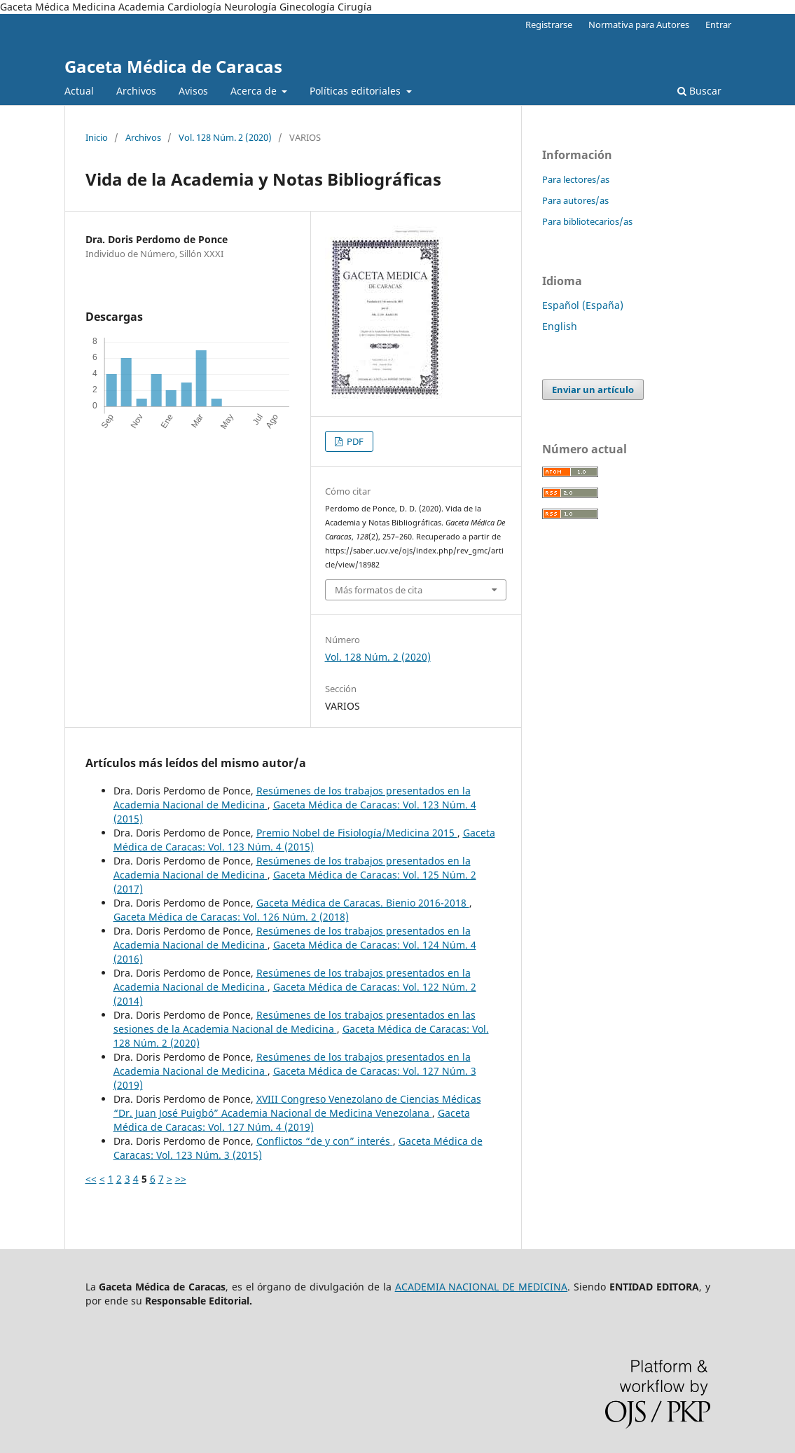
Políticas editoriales (356, 90)
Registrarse (548, 24)
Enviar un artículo (593, 389)
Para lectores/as (575, 179)
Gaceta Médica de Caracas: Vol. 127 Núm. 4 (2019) (291, 1120)
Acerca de (254, 90)
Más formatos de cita (378, 590)
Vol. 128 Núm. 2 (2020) (225, 137)
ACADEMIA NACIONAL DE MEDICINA (481, 1286)
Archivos (136, 90)
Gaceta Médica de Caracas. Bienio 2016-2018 (362, 902)
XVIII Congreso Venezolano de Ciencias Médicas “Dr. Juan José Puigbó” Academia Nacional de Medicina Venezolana (297, 1106)
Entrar (718, 24)
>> (180, 1178)
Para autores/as (575, 200)
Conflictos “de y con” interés (324, 1141)
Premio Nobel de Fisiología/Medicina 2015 (356, 832)
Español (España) (582, 305)
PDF (354, 441)
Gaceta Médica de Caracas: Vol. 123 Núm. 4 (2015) (304, 839)
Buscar (699, 90)
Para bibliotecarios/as (587, 221)
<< (91, 1178)
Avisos (193, 90)
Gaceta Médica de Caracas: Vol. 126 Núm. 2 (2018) (231, 916)
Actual (79, 90)
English (559, 326)
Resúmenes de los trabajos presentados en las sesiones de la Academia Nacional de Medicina (294, 1021)
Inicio (96, 137)
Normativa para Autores (638, 24)
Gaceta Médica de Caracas (173, 66)
